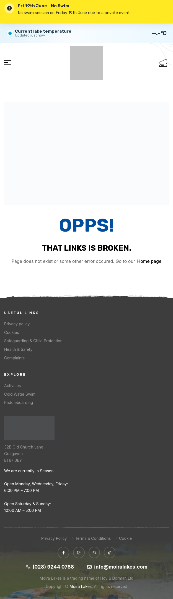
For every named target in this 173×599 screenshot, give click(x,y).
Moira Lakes (80, 586)
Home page (149, 261)
